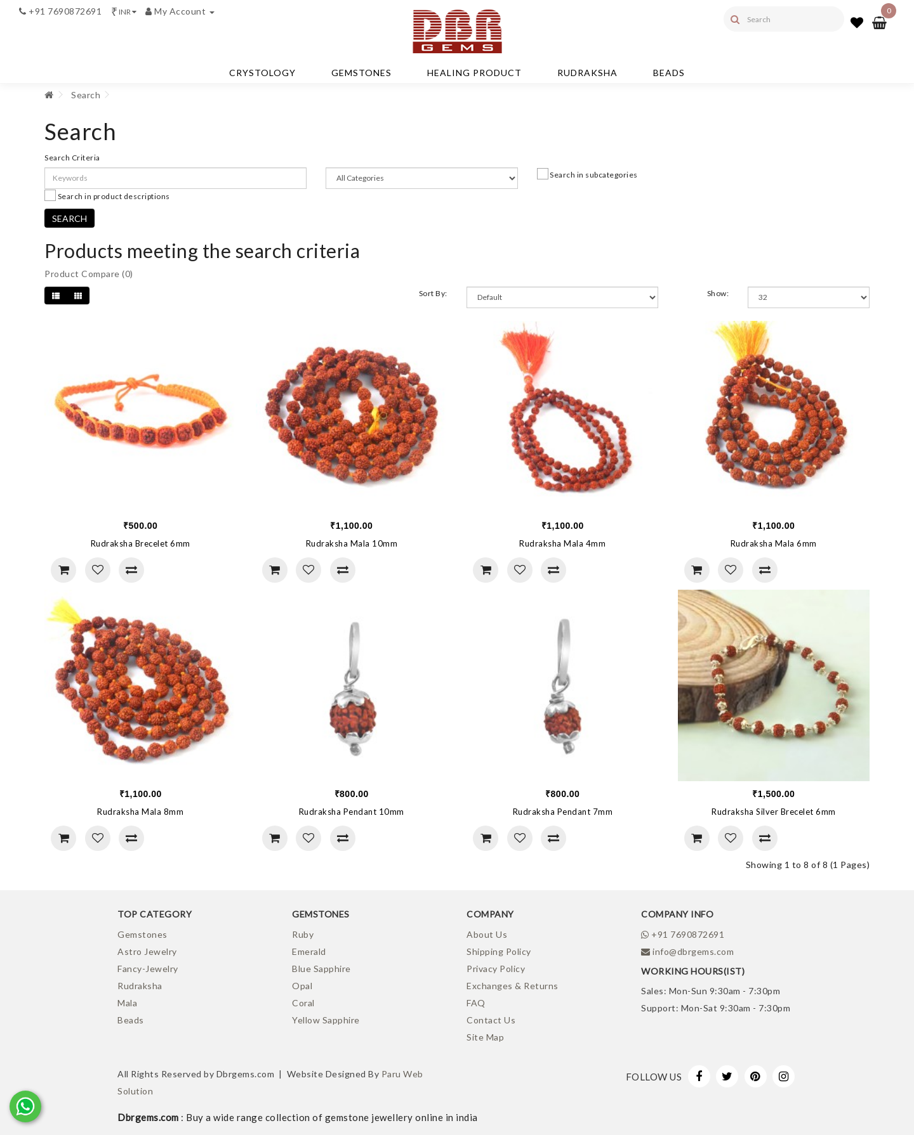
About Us (487, 934)
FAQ (476, 1002)
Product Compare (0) (88, 273)
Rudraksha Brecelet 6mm (140, 543)
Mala (127, 1002)
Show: (718, 293)
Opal (302, 985)
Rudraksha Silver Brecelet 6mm (774, 812)
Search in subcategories (587, 173)
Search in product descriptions (107, 195)
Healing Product (474, 72)
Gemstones (361, 72)
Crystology (262, 72)
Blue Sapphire (321, 968)
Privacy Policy (496, 968)
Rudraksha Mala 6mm (774, 543)
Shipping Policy (499, 951)
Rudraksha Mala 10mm (352, 543)
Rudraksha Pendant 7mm (563, 812)
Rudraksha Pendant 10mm (351, 812)
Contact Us (491, 1020)
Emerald (309, 951)
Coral (303, 1002)
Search (85, 94)
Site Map (485, 1037)
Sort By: (433, 293)
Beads (669, 72)
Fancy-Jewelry (147, 968)
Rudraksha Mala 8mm (140, 812)
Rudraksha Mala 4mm (562, 543)
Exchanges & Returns (513, 985)
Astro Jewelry (147, 951)
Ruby (303, 934)
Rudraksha (587, 72)
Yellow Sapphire (326, 1020)
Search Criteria (72, 157)
